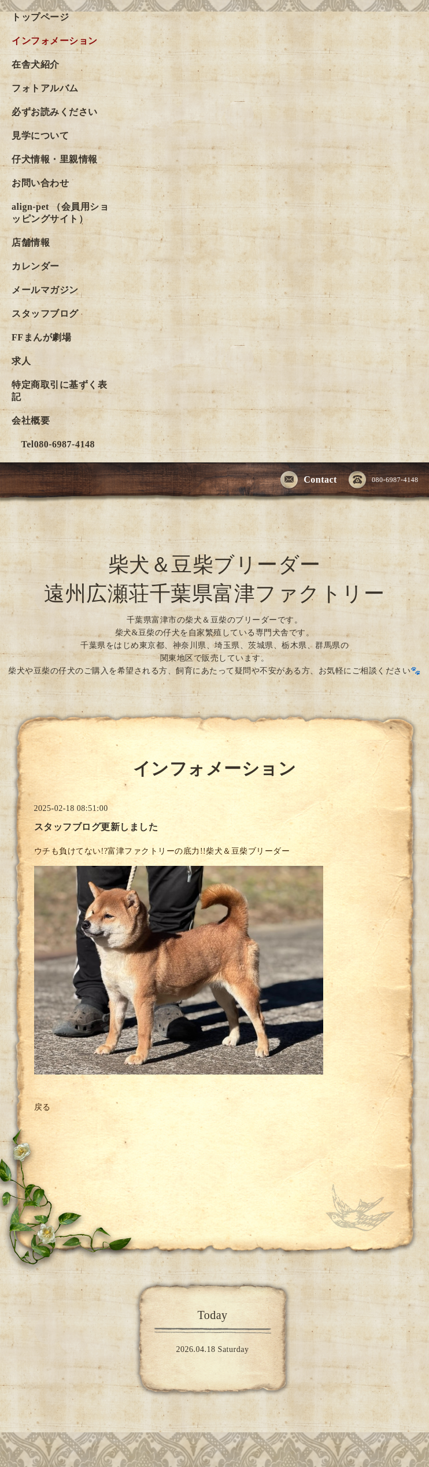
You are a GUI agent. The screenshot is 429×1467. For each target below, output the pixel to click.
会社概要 (31, 420)
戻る (42, 1107)
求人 (21, 361)
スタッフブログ (45, 313)
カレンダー (36, 266)
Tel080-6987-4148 (53, 444)
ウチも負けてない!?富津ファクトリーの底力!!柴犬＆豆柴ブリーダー (163, 851)
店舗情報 (31, 242)
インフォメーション (55, 41)
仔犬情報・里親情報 (55, 159)
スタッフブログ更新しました (96, 827)
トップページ (40, 17)
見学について (40, 135)
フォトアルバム (45, 88)
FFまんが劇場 (41, 337)
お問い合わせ (40, 183)
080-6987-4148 (384, 480)
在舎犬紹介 (36, 64)
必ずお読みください (55, 112)
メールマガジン (45, 290)
